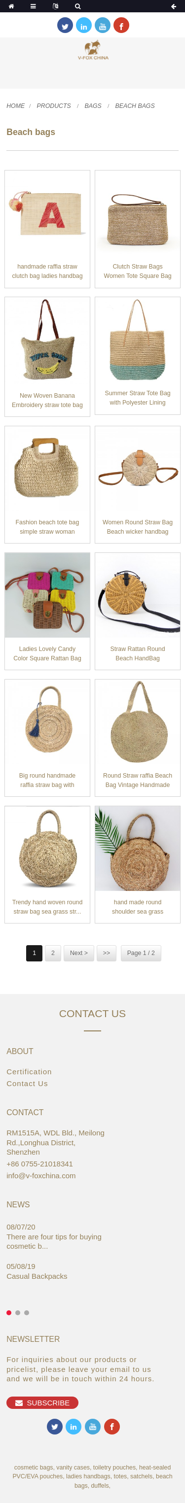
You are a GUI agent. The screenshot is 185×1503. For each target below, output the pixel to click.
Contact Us (27, 1083)
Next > (79, 953)
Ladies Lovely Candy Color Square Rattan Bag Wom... (47, 655)
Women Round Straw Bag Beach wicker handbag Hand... (138, 528)
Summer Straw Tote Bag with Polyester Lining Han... (137, 399)
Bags (93, 105)
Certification (29, 1071)
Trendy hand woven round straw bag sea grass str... (47, 907)
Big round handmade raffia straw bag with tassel (47, 781)
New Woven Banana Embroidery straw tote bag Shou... (47, 401)
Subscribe (48, 1403)
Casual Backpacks (36, 1276)
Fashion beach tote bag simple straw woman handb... (47, 528)
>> (106, 953)
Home (15, 105)
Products (54, 105)
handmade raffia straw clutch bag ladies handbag (47, 271)
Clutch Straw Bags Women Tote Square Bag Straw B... (137, 272)
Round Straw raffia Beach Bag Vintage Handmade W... (137, 781)
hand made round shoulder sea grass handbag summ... (137, 908)
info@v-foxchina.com (40, 1175)
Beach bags (135, 105)
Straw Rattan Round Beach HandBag (138, 654)
